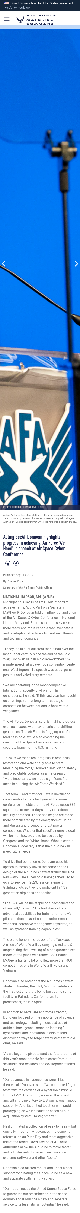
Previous (4, 264)
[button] (19, 8)
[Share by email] (16, 563)
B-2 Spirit (35, 1002)
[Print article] (7, 563)
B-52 (17, 1095)
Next (76, 264)
